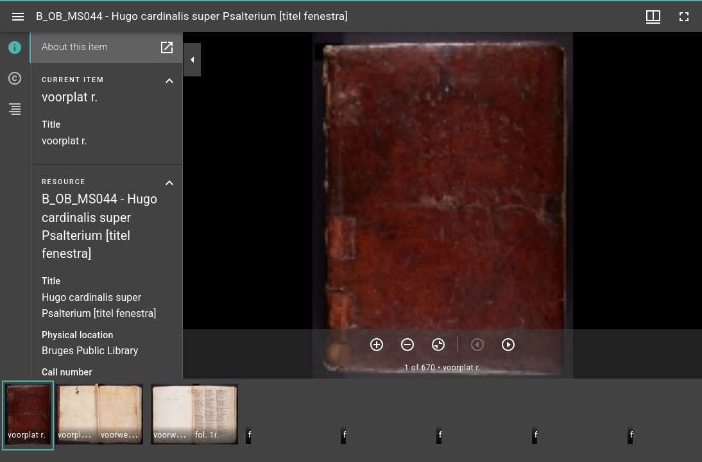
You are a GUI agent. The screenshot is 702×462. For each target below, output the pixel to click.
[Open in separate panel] (166, 47)
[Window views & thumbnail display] (653, 16)
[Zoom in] (376, 344)
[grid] (351, 420)
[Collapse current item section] (169, 81)
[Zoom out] (407, 344)
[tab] (15, 47)
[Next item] (508, 344)
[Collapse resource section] (169, 183)
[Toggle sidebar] (18, 16)
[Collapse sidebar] (192, 59)
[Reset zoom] (438, 344)
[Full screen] (684, 16)
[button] (28, 415)
